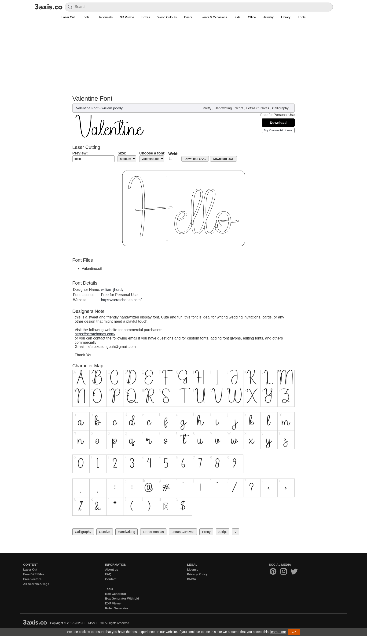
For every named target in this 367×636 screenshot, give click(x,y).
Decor (188, 17)
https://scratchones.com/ (121, 300)
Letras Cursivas (257, 108)
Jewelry (268, 17)
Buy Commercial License (278, 130)
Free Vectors (32, 579)
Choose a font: (152, 153)
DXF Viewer (113, 603)
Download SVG (195, 159)
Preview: (80, 153)
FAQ (108, 574)
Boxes (146, 17)
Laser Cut (68, 17)
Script (239, 108)
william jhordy (112, 108)
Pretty (207, 108)
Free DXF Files (33, 574)
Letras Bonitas (153, 532)
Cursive (104, 532)
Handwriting (223, 108)
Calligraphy (280, 108)
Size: (121, 153)
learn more (278, 632)
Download (278, 123)
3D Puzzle (127, 17)
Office (252, 17)
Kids (237, 17)
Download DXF (223, 159)
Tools (85, 17)
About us (111, 569)
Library (285, 17)
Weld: (173, 154)
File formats (105, 17)
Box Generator (115, 594)
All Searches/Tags (36, 584)
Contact (110, 579)
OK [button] (294, 632)
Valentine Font (87, 108)
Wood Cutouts (167, 17)
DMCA (191, 579)
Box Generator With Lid (122, 598)
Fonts (302, 17)
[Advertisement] (183, 60)
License (192, 569)
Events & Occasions (213, 17)
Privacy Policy (197, 574)
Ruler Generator (116, 608)
